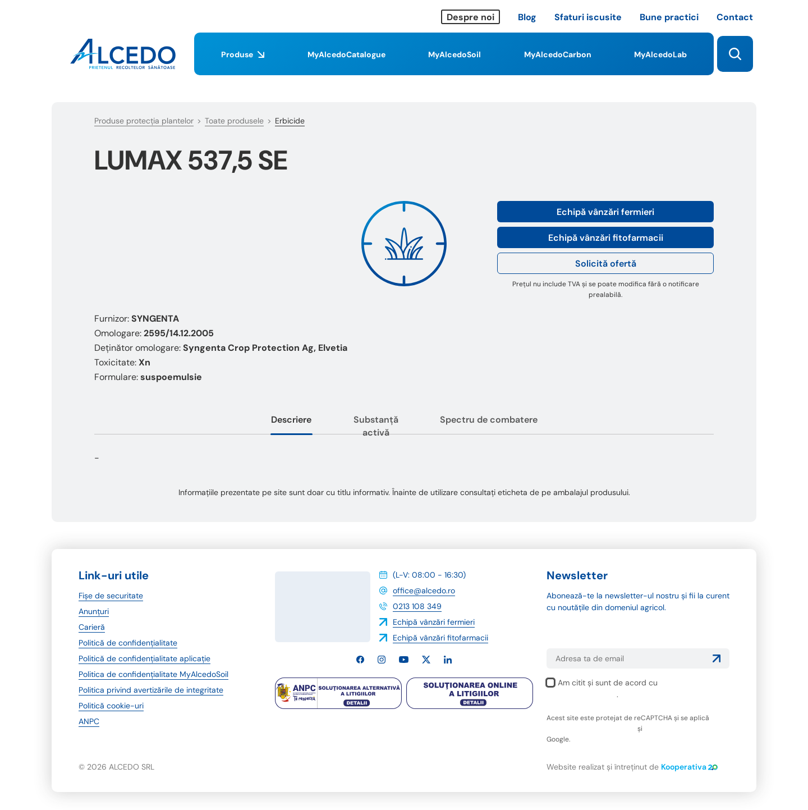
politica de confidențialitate (591, 728)
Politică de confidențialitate (128, 643)
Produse (242, 62)
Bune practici (669, 17)
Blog (527, 17)
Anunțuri (94, 611)
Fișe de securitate (111, 596)
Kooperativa (689, 767)
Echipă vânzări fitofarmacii (605, 238)
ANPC (89, 721)
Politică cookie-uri (111, 706)
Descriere (291, 419)
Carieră (92, 627)
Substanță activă (376, 426)
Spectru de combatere (489, 419)
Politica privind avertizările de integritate (151, 690)
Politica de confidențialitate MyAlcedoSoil (153, 674)
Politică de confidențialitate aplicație (144, 658)
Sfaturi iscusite (588, 17)
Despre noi (470, 17)
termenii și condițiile (676, 728)
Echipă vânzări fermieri (605, 212)
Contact (735, 17)
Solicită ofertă (605, 263)
